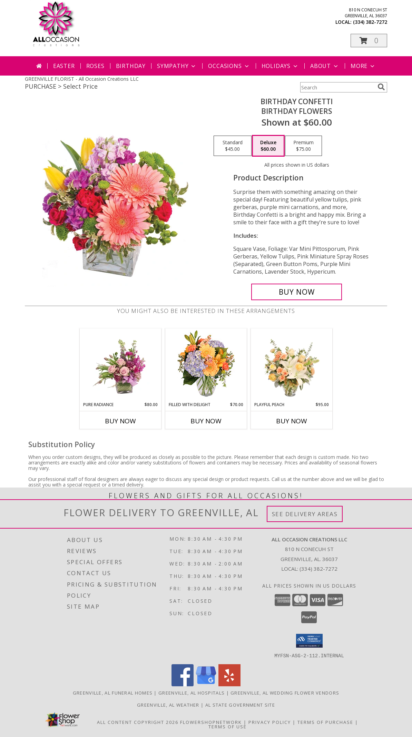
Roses (95, 66)
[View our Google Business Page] (206, 684)
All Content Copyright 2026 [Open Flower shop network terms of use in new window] (137, 722)
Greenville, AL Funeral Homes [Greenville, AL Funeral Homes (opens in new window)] (113, 692)
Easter (64, 66)
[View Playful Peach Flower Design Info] (292, 365)
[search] (381, 87)
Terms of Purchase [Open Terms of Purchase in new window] (325, 722)
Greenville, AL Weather (168, 704)
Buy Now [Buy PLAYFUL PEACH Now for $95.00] (291, 420)
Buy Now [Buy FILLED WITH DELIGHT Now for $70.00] (206, 420)
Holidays (280, 66)
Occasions (229, 66)
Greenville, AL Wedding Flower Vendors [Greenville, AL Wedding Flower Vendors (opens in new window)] (284, 692)
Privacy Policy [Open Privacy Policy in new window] (269, 722)
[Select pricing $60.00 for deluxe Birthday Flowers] (268, 146)
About (324, 66)
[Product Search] (337, 87)
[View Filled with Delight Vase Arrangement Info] (206, 365)
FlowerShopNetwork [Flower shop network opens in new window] (211, 722)
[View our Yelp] (229, 684)
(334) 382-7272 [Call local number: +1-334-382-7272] (370, 22)
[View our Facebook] (182, 684)
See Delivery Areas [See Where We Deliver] (305, 514)
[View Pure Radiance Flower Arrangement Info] (120, 365)
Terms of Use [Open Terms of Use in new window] (227, 726)
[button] (369, 40)
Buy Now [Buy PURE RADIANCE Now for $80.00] (120, 420)
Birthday (131, 66)
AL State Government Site (240, 704)
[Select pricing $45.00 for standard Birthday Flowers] (232, 146)
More (363, 66)
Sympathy (177, 66)
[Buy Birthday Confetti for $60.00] (296, 292)
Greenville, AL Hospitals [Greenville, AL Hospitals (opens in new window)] (191, 692)
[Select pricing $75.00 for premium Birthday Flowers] (303, 146)
